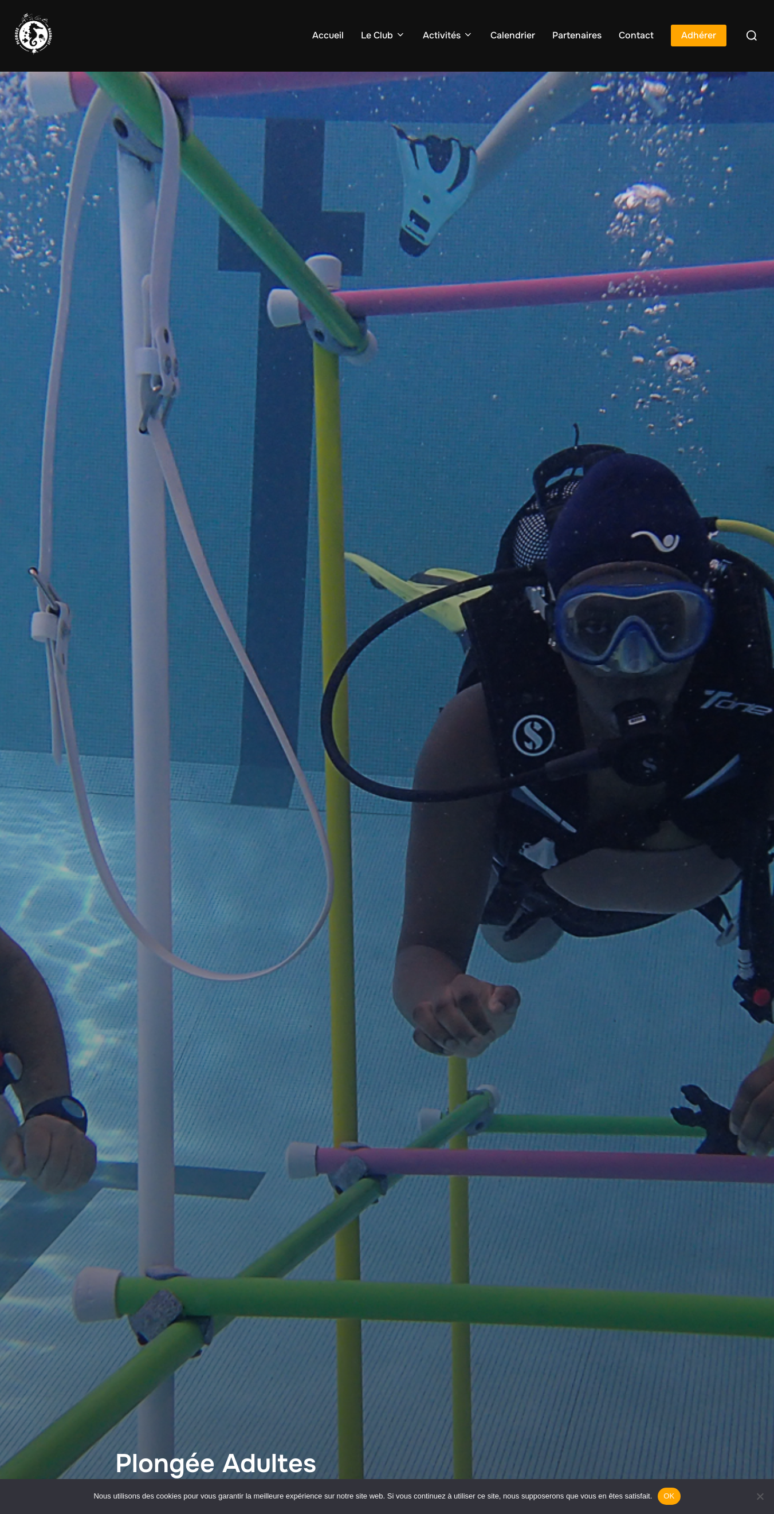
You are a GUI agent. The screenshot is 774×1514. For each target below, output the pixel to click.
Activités (448, 35)
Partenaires (577, 35)
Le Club (383, 35)
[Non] (759, 1496)
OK (668, 1496)
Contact (636, 35)
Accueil (328, 35)
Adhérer (698, 35)
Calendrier (512, 35)
